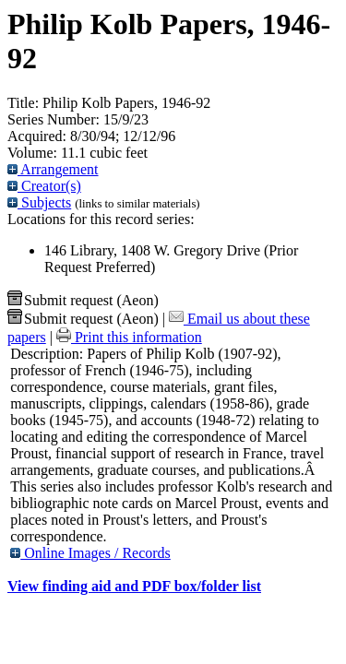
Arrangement (53, 169)
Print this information (129, 337)
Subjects (39, 202)
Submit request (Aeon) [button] (83, 300)
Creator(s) (44, 186)
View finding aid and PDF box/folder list (134, 586)
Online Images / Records (90, 553)
